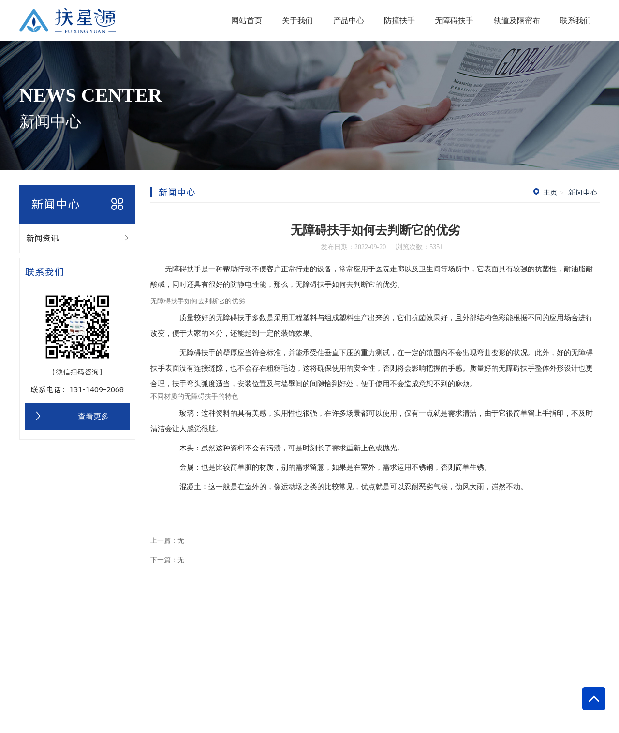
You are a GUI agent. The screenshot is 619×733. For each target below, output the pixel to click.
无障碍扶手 (454, 20)
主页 (550, 192)
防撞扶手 (399, 20)
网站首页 (246, 20)
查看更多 (93, 416)
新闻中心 (581, 192)
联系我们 (575, 20)
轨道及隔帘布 (517, 20)
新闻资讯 (42, 237)
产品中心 (348, 20)
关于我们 (297, 20)
